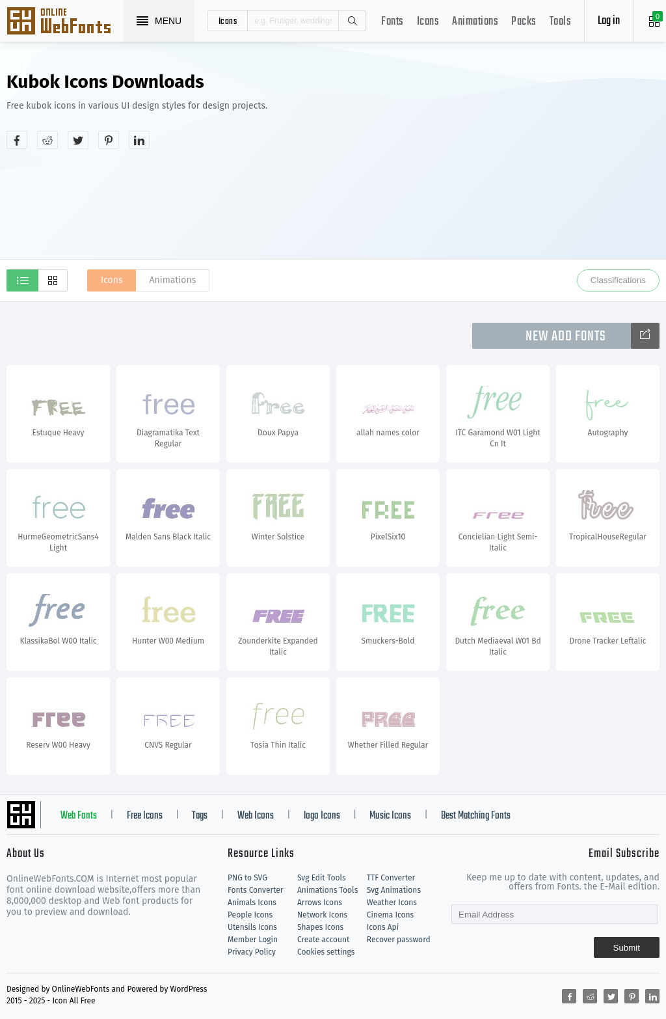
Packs (524, 21)
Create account (323, 939)
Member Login (253, 939)
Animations (475, 21)
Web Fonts (78, 816)
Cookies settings (325, 952)
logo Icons (322, 816)
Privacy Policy (252, 952)
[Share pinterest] (108, 140)
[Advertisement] (531, 165)
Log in (609, 21)
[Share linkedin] (139, 140)
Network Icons (322, 914)
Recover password (399, 939)
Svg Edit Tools (321, 877)
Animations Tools (327, 890)
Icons (428, 21)
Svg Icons (65, 22)
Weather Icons (392, 902)
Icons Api (383, 927)
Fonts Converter (255, 890)
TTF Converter (391, 877)
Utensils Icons (252, 927)
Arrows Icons (319, 902)
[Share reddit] (47, 140)
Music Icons (390, 816)
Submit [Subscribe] (626, 948)
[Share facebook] (17, 140)
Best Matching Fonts (476, 816)
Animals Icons (252, 902)
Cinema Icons (390, 914)
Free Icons (145, 816)
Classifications (618, 280)
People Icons (250, 914)
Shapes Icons (320, 927)
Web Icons (255, 816)
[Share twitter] (78, 140)
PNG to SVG (247, 877)
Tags (199, 816)
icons (228, 20)
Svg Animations (394, 890)
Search (352, 21)
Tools (561, 21)
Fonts (392, 21)
